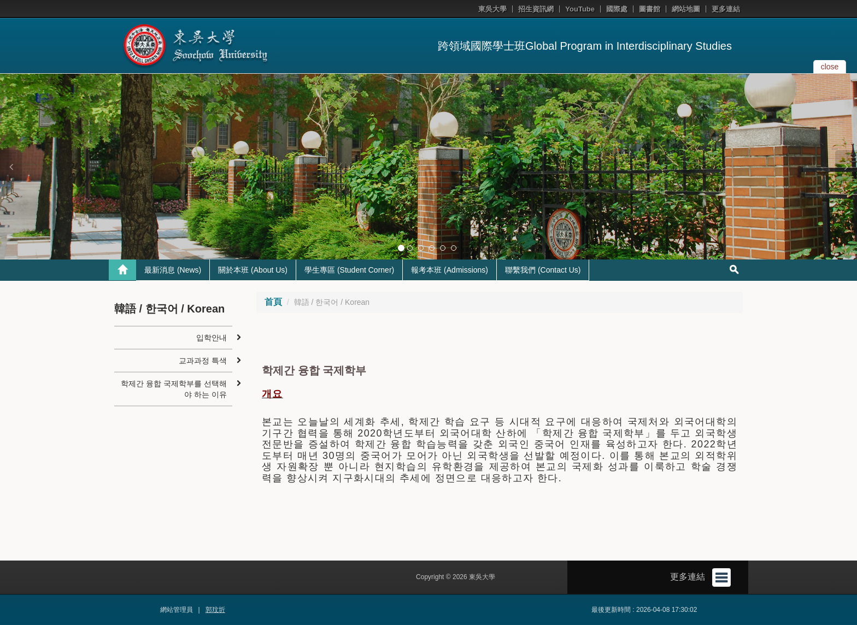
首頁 (273, 301)
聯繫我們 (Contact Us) (542, 270)
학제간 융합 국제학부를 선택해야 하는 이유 (174, 389)
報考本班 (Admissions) (449, 270)
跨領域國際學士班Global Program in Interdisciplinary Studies (585, 46)
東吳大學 (492, 9)
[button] (11, 166)
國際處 (616, 9)
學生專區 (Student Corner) (349, 270)
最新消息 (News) (172, 270)
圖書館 (649, 9)
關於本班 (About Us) (252, 270)
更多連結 (726, 9)
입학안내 (211, 337)
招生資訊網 (536, 9)
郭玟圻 (215, 610)
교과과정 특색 (203, 360)
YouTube (580, 9)
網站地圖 (686, 9)
